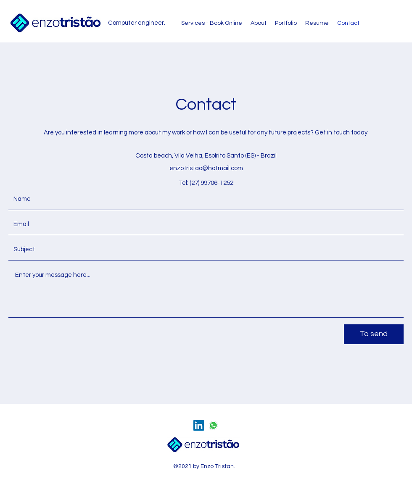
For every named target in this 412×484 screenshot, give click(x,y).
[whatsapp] (213, 425)
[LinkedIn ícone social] (198, 425)
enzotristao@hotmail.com (206, 168)
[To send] (374, 334)
